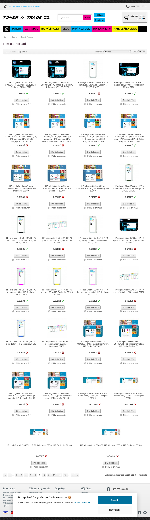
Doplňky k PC (102, 28)
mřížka (24, 52)
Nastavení (114, 509)
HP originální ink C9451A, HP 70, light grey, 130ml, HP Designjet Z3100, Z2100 (93, 240)
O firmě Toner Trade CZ (13, 492)
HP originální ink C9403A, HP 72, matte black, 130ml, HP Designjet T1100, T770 (129, 84)
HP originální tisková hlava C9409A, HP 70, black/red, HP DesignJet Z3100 (57, 188)
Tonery (16, 28)
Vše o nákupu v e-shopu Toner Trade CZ (24, 6)
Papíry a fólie (81, 28)
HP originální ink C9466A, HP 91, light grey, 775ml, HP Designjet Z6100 (39, 445)
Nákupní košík (138, 16)
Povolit (115, 500)
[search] (71, 18)
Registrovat (100, 20)
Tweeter (145, 512)
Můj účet (84, 492)
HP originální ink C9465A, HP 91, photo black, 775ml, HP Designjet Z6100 (129, 395)
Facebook (139, 512)
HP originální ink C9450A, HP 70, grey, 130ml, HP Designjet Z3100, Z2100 (57, 240)
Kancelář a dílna (125, 28)
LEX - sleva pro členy (12, 498)
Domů (6, 37)
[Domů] (6, 29)
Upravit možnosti (82, 502)
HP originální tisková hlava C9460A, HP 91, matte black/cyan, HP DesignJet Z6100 (93, 343)
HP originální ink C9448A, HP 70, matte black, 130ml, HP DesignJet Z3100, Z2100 (129, 188)
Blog (65, 28)
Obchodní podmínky (11, 500)
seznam (13, 52)
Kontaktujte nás (35, 492)
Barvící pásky (50, 28)
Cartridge (31, 28)
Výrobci (58, 492)
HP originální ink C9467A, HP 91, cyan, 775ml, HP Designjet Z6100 (111, 445)
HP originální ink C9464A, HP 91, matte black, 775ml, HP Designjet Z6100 (93, 395)
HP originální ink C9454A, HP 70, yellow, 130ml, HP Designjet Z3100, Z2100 (57, 292)
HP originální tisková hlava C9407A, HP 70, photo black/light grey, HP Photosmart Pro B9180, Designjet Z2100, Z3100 (129, 137)
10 (54, 475)
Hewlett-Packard (27, 37)
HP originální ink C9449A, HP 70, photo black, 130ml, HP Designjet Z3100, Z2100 (21, 240)
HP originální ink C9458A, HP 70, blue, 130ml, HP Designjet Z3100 (21, 342)
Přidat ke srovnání (23, 104)
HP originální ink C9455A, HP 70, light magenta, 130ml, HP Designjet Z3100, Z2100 (93, 292)
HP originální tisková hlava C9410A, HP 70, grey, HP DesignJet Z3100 (93, 187)
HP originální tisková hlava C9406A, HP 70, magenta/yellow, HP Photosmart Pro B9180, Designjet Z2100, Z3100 (93, 137)
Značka (14, 37)
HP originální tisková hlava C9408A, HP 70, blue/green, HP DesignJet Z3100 (21, 188)
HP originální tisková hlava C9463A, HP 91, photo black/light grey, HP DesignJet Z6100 (57, 395)
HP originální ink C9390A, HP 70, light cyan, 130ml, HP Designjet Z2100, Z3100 (93, 84)
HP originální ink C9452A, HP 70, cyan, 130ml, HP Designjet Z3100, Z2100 (129, 240)
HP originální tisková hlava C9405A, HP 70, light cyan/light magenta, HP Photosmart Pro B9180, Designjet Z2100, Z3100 (57, 137)
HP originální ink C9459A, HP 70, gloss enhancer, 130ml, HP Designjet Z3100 (57, 343)
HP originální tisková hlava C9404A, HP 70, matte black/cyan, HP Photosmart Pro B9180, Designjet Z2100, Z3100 (21, 137)
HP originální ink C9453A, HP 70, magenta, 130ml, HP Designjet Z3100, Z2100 (21, 292)
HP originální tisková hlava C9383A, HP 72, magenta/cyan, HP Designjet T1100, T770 (21, 84)
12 (65, 475)
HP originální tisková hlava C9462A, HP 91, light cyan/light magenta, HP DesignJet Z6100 (21, 395)
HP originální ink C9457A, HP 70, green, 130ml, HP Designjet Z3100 (128, 291)
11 (60, 475)
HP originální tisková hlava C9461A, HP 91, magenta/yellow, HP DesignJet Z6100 (129, 343)
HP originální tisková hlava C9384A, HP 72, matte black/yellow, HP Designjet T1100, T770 (57, 84)
